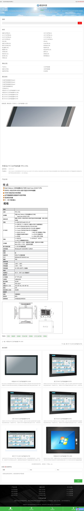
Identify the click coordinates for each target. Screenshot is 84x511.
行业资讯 (46, 71)
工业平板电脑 (47, 67)
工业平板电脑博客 (57, 504)
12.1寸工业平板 (6, 35)
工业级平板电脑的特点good (8, 80)
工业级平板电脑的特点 (7, 86)
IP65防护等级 (42, 493)
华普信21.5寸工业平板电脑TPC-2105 (11, 90)
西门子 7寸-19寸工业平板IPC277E (74, 344)
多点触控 (5, 47)
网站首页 (9, 103)
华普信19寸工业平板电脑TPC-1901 (10, 92)
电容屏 (46, 47)
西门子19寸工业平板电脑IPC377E (10, 94)
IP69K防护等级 (42, 495)
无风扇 (4, 51)
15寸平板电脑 (69, 493)
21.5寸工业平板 (48, 39)
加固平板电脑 (14, 491)
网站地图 (49, 504)
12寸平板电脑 (69, 491)
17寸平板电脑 (69, 495)
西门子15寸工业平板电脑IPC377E (10, 96)
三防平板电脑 (47, 69)
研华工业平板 (6, 45)
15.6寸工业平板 (6, 37)
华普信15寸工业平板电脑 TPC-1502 (14, 341)
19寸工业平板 (6, 39)
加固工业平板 (6, 33)
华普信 (4, 57)
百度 (52, 504)
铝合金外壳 (47, 49)
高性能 (46, 53)
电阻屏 (4, 49)
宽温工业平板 (42, 491)
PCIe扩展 (47, 43)
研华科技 (47, 45)
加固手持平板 (5, 71)
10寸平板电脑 (69, 489)
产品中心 (4, 67)
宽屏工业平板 (6, 43)
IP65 (4, 41)
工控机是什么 (5, 88)
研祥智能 (46, 55)
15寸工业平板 (48, 35)
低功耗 (4, 55)
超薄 (46, 51)
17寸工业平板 (48, 37)
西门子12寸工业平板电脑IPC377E (10, 98)
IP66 (45, 41)
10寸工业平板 (48, 33)
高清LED (5, 53)
